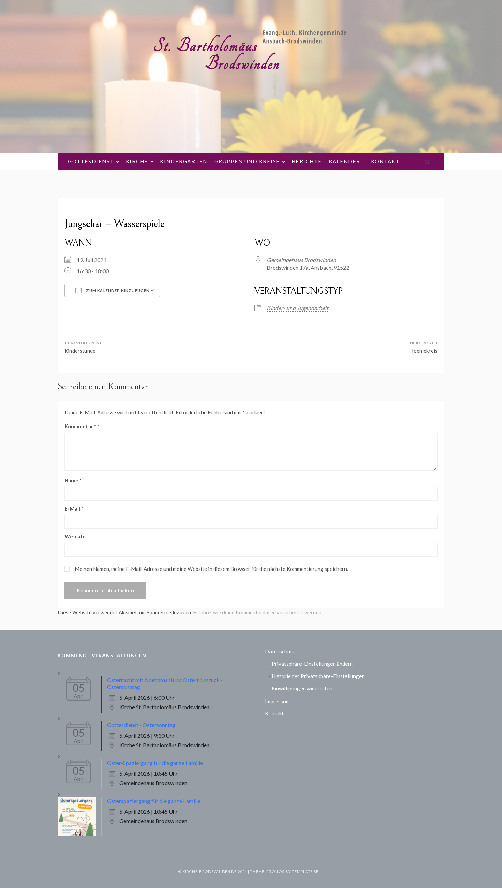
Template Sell (307, 871)
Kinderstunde (80, 350)
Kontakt (385, 161)
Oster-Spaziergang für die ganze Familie (155, 762)
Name (73, 480)
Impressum (277, 701)
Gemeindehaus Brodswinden (301, 260)
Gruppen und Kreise (249, 161)
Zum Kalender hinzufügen (112, 290)
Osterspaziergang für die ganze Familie (153, 800)
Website (75, 536)
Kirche (139, 161)
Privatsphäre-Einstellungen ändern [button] (312, 663)
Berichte (307, 161)
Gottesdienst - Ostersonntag (141, 724)
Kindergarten (183, 161)
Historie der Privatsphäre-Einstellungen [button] (318, 676)
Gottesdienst (93, 161)
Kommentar (80, 426)
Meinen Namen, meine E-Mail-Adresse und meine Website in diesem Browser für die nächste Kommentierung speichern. (211, 569)
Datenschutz (280, 651)
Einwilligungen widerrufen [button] (302, 688)
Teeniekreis (424, 350)
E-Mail (73, 508)
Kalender (344, 161)
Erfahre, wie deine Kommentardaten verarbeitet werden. (257, 612)
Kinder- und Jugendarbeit (297, 308)
